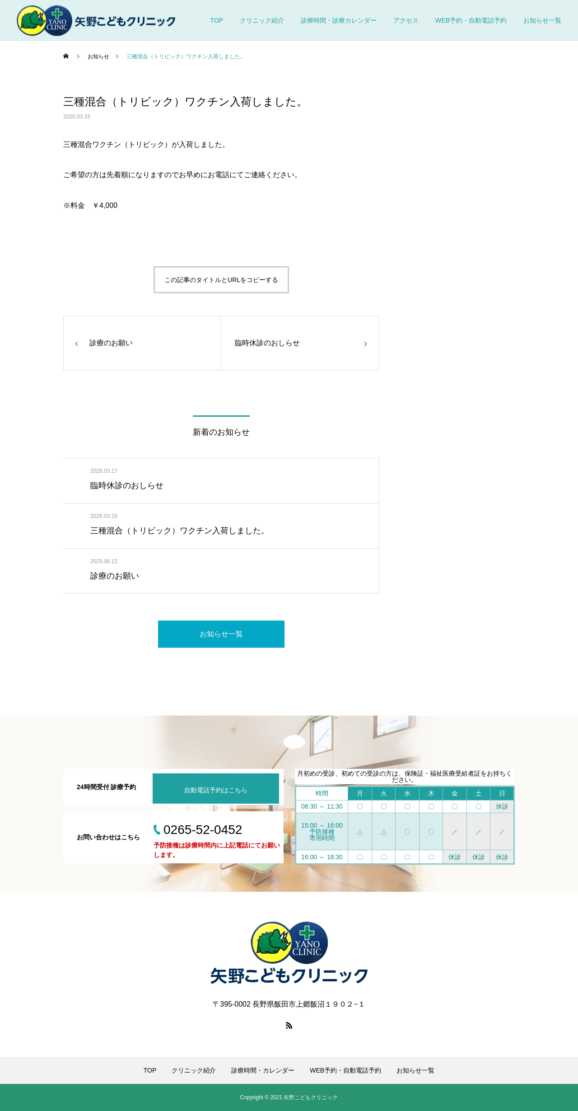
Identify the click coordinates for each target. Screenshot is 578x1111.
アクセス (406, 20)
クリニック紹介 (262, 20)
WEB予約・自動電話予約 (471, 20)
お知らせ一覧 (542, 20)
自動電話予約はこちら (215, 790)
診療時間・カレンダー (262, 1070)
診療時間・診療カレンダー (339, 20)
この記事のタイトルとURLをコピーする (221, 279)
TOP (217, 20)
